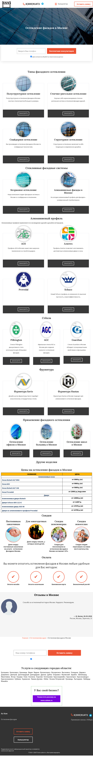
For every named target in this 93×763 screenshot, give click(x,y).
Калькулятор (61, 4)
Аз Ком (4, 713)
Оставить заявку (83, 4)
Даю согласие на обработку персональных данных (46, 57)
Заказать (23, 113)
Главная (25, 638)
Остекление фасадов (38, 638)
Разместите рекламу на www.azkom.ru (46, 698)
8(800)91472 (33, 4)
